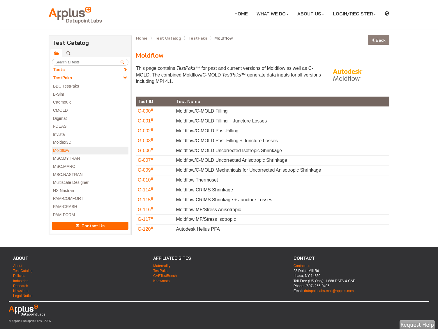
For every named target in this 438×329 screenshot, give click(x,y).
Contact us (302, 266)
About (17, 266)
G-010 (145, 179)
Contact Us (90, 225)
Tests (59, 69)
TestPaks (62, 77)
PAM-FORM (64, 214)
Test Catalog (168, 38)
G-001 (145, 120)
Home (142, 38)
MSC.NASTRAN (68, 174)
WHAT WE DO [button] (273, 14)
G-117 (145, 219)
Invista (59, 134)
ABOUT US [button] (310, 14)
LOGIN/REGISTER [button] (354, 14)
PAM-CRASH (65, 206)
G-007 (145, 160)
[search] (124, 62)
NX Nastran (63, 190)
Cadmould (62, 102)
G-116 (145, 209)
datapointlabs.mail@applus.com (329, 291)
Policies (19, 276)
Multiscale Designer (71, 182)
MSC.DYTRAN (66, 158)
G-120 (145, 229)
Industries (20, 281)
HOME (243, 13)
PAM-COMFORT (68, 198)
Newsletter (21, 291)
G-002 (145, 130)
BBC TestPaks (66, 86)
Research (20, 286)
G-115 (145, 199)
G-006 (145, 150)
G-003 (145, 140)
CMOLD (60, 110)
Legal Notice (23, 296)
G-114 (145, 189)
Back (379, 40)
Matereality (161, 266)
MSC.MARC (64, 166)
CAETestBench (165, 276)
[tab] (56, 53)
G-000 (145, 111)
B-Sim (58, 94)
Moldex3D (62, 142)
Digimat (60, 118)
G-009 (145, 170)
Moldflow (61, 150)
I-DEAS (60, 126)
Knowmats (161, 281)
